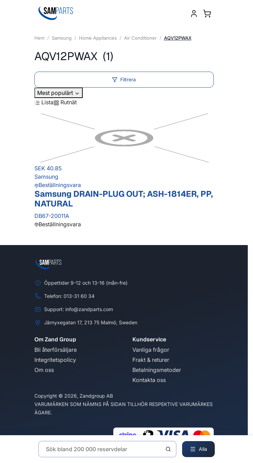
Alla (198, 449)
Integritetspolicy (55, 359)
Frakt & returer (150, 359)
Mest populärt (58, 92)
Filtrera (124, 79)
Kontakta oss (149, 379)
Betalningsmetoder (156, 369)
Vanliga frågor (150, 349)
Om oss (44, 369)
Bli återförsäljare (55, 349)
